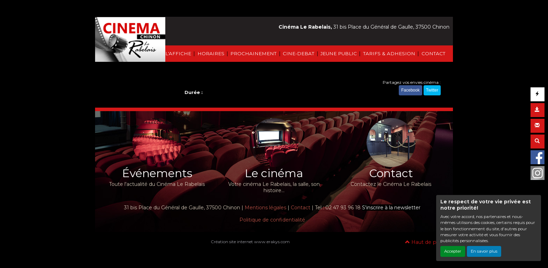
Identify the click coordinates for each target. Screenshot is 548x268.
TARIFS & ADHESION (389, 53)
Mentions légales (265, 207)
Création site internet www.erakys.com (250, 241)
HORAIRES (210, 53)
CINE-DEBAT (298, 53)
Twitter (432, 90)
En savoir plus (484, 251)
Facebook (410, 90)
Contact (300, 207)
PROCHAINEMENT (253, 53)
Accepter (452, 251)
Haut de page (425, 242)
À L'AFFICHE (175, 53)
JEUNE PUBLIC (338, 53)
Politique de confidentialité (272, 220)
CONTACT (433, 53)
